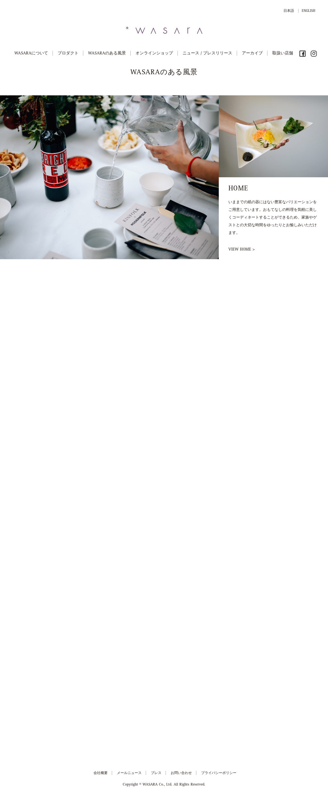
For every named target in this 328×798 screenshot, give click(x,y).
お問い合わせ (181, 773)
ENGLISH (308, 11)
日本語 (288, 11)
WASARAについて (31, 54)
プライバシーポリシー (218, 773)
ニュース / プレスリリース (207, 54)
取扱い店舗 (282, 54)
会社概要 (101, 773)
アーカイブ (252, 54)
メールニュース (129, 773)
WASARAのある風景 (107, 54)
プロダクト (68, 54)
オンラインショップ (154, 54)
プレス (156, 773)
